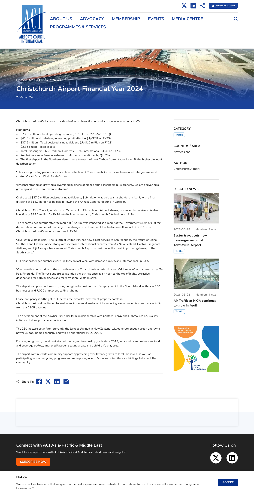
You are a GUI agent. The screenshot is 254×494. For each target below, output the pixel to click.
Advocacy (92, 19)
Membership (126, 19)
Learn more (23, 488)
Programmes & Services (78, 27)
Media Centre (188, 19)
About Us (61, 19)
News (57, 80)
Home (20, 80)
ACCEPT (228, 482)
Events (156, 19)
